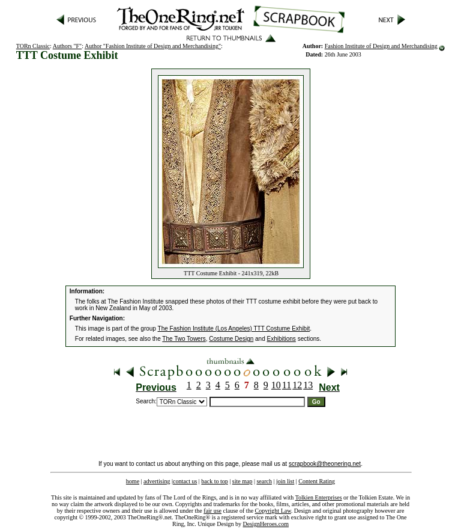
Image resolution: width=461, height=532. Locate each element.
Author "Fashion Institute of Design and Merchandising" (153, 46)
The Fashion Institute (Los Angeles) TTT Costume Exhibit (234, 328)
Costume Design (231, 338)
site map (242, 481)
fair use (212, 510)
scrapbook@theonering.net (325, 463)
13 (308, 385)
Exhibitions (281, 338)
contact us (185, 481)
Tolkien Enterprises (318, 497)
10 (276, 385)
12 (297, 385)
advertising (156, 481)
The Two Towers (183, 338)
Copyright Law (273, 510)
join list (285, 481)
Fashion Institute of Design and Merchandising (381, 46)
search (264, 481)
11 (286, 385)
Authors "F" (67, 46)
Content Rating (316, 481)
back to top (214, 481)
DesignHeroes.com (266, 524)
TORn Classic (33, 46)
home (132, 481)
